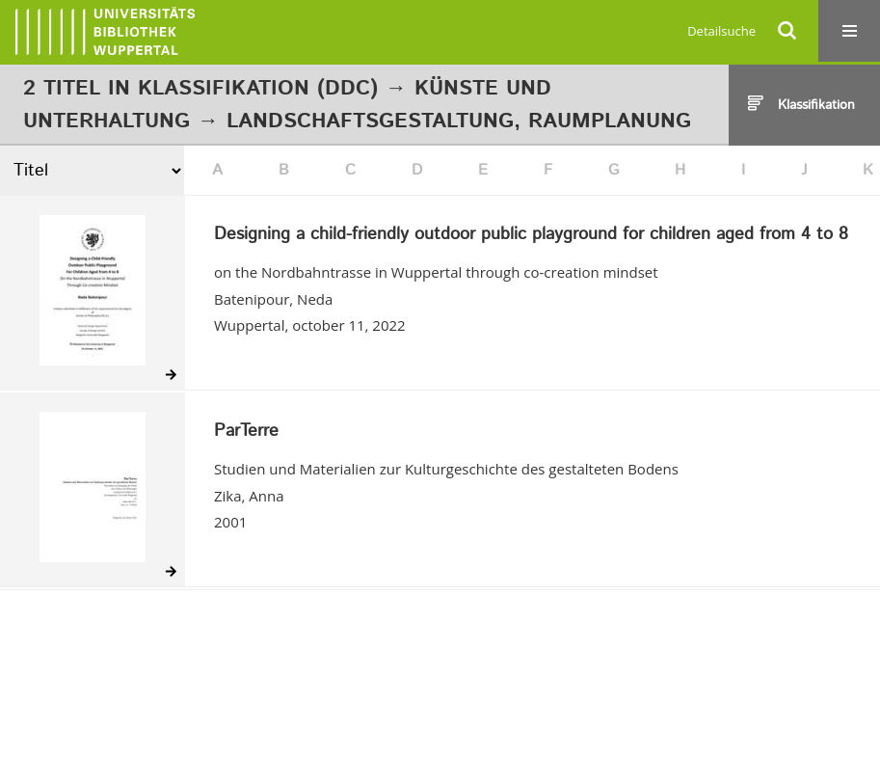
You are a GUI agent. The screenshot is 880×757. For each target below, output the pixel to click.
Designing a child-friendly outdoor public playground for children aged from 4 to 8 (531, 235)
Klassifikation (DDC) (258, 88)
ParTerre (246, 432)
